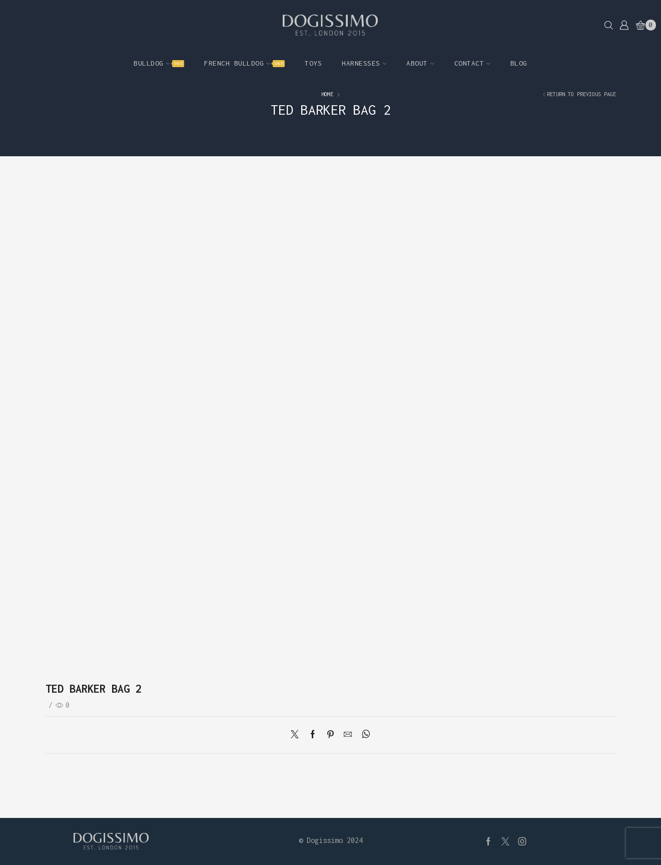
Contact (472, 63)
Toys (313, 63)
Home (327, 94)
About (420, 63)
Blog (518, 63)
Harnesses (364, 63)
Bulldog (159, 63)
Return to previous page (581, 94)
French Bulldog (244, 63)
